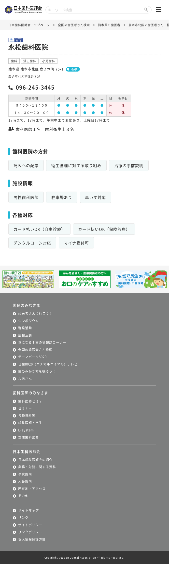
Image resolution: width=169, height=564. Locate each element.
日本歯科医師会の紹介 (35, 459)
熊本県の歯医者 (109, 25)
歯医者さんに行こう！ (35, 313)
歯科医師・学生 (30, 422)
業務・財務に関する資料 (37, 466)
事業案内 (25, 474)
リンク (23, 517)
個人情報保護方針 (32, 539)
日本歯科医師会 (26, 451)
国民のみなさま (26, 305)
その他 (23, 495)
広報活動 (25, 335)
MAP (73, 69)
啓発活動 (25, 327)
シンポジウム (28, 320)
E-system (26, 430)
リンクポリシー (30, 531)
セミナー (25, 408)
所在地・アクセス (32, 488)
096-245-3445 (35, 87)
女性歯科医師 (28, 437)
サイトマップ (28, 510)
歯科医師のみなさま (30, 392)
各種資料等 (26, 415)
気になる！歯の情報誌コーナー (42, 342)
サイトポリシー (30, 524)
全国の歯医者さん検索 (74, 25)
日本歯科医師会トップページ (29, 25)
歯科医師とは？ (30, 401)
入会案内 (25, 481)
